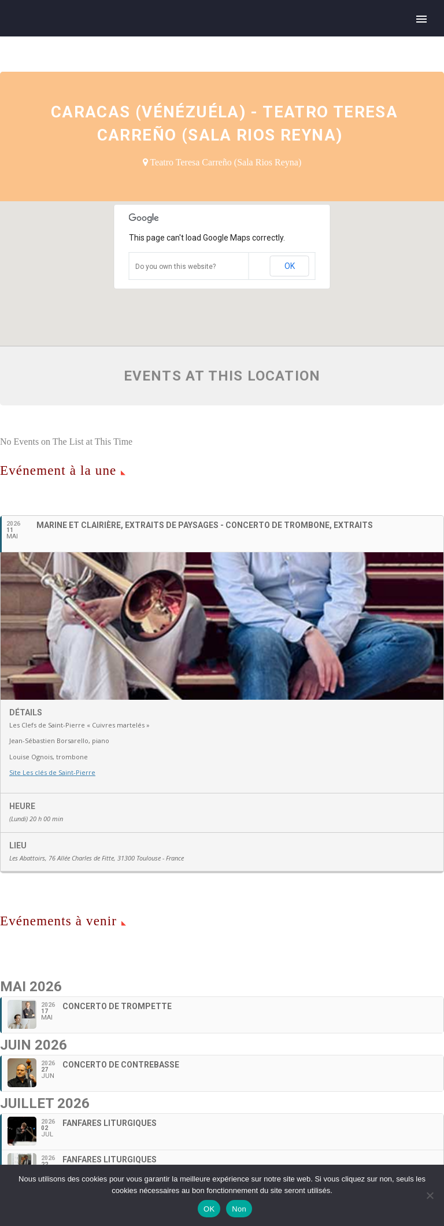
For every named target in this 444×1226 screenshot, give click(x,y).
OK (289, 266)
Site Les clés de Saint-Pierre (52, 772)
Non (239, 1209)
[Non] (429, 1195)
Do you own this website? (175, 267)
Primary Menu (421, 19)
